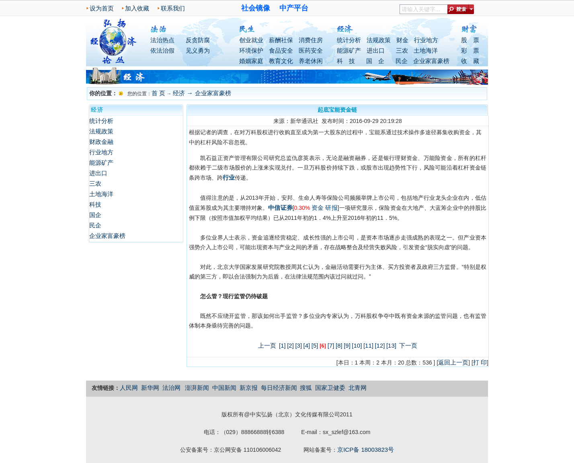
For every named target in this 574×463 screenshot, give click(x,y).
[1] (282, 345)
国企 (95, 214)
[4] (306, 345)
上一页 (267, 345)
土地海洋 (426, 50)
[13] (391, 345)
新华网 (150, 387)
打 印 (480, 362)
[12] (380, 345)
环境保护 (251, 50)
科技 (95, 204)
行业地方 (426, 40)
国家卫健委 (330, 387)
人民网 (129, 387)
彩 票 (470, 50)
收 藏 (470, 60)
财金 (402, 40)
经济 (179, 93)
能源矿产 (349, 50)
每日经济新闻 (279, 387)
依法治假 (162, 50)
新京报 (249, 387)
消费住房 (311, 40)
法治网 (171, 387)
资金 (318, 207)
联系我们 (173, 8)
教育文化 (281, 60)
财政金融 (101, 141)
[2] (290, 345)
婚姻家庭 (251, 60)
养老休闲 (311, 60)
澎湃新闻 (197, 387)
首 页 (158, 93)
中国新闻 (224, 387)
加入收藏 (137, 8)
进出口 (376, 50)
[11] (368, 345)
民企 (402, 60)
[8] (339, 345)
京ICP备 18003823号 (365, 449)
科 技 (346, 60)
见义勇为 (198, 50)
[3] (298, 345)
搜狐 (306, 387)
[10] (357, 345)
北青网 (357, 387)
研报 (331, 207)
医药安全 (311, 50)
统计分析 (349, 40)
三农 (402, 50)
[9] (347, 345)
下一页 (408, 345)
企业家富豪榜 (431, 60)
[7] (331, 345)
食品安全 (281, 50)
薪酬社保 (281, 40)
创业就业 (251, 40)
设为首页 (102, 8)
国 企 (375, 60)
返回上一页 (453, 362)
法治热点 (162, 40)
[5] (315, 345)
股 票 (470, 40)
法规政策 (379, 40)
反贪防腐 (198, 40)
